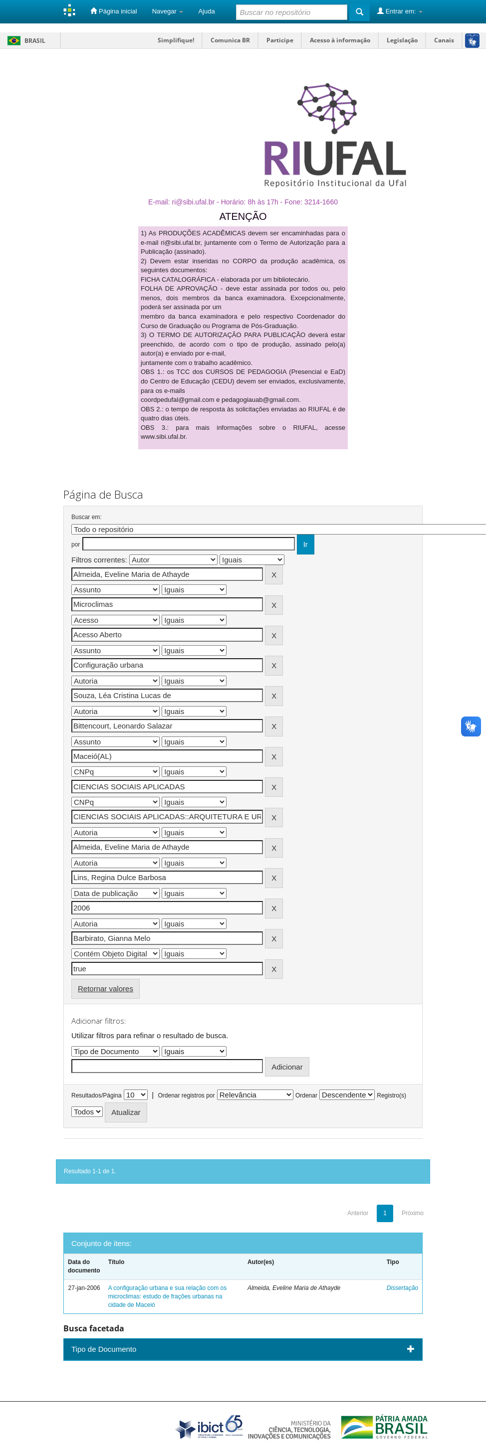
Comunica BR (230, 40)
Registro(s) (391, 1095)
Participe (279, 40)
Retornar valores (105, 988)
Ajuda (206, 11)
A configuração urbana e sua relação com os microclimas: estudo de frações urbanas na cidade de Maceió (167, 1296)
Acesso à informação (340, 40)
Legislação (402, 40)
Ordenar (306, 1095)
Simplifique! (176, 40)
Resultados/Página (96, 1095)
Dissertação (402, 1287)
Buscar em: (86, 517)
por (75, 544)
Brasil (24, 40)
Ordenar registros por (186, 1095)
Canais (444, 40)
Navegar (168, 11)
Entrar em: (400, 11)
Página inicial (113, 11)
